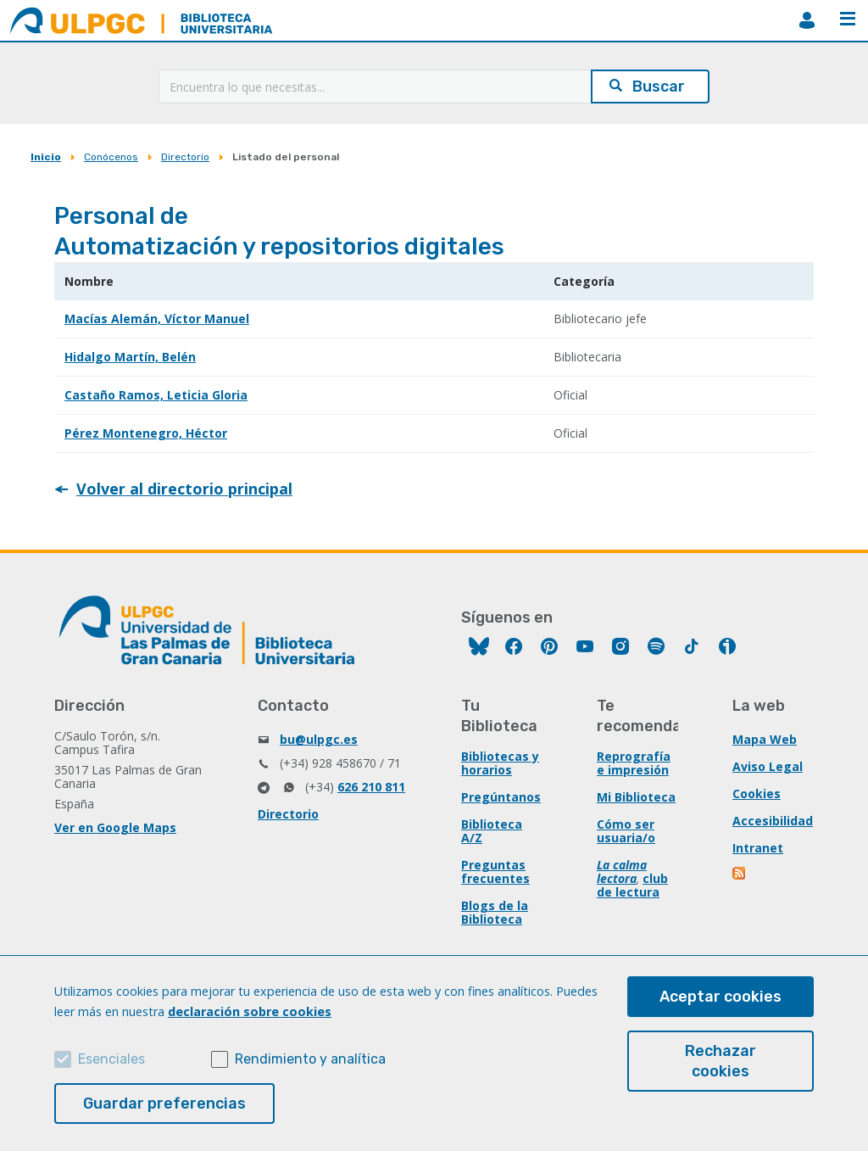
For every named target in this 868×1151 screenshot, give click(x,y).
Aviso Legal (767, 766)
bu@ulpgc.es (319, 739)
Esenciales (111, 1059)
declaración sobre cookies (249, 1011)
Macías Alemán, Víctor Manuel (156, 318)
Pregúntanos (501, 797)
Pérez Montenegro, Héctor (145, 433)
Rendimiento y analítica (310, 1059)
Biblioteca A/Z (491, 831)
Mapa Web (764, 739)
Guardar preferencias (164, 1103)
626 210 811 (371, 787)
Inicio (46, 157)
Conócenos (111, 157)
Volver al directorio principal (184, 488)
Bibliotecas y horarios (500, 763)
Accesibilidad (772, 821)
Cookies (756, 793)
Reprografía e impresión (633, 763)
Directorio (185, 157)
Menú (847, 18)
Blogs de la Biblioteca (494, 912)
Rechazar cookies (720, 1061)
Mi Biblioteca (636, 797)
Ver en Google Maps (115, 827)
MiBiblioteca (807, 20)
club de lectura (632, 885)
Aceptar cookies (720, 996)
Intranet (757, 848)
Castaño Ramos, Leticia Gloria (156, 395)
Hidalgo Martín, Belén (130, 357)
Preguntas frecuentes (495, 871)
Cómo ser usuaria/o (626, 831)
